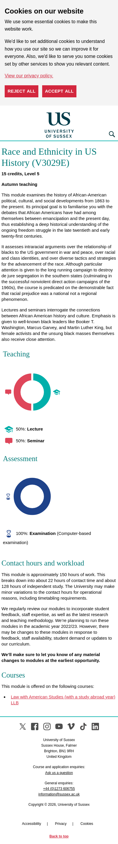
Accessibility (31, 824)
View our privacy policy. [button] (29, 75)
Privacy (60, 824)
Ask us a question (59, 773)
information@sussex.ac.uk (59, 794)
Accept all (59, 91)
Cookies (87, 824)
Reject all (21, 91)
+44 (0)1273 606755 (59, 789)
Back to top (59, 836)
